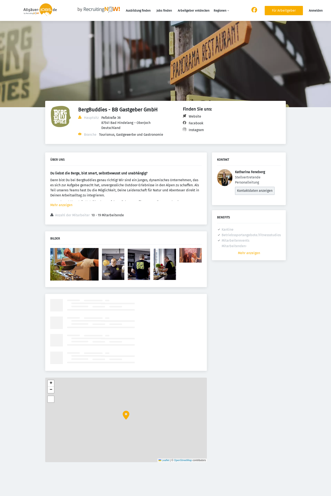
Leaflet (164, 460)
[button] (126, 415)
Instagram (196, 130)
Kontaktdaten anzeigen (255, 191)
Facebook (196, 123)
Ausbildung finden (138, 10)
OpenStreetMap (183, 460)
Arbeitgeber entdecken (193, 10)
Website (195, 116)
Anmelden (316, 10)
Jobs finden (164, 10)
